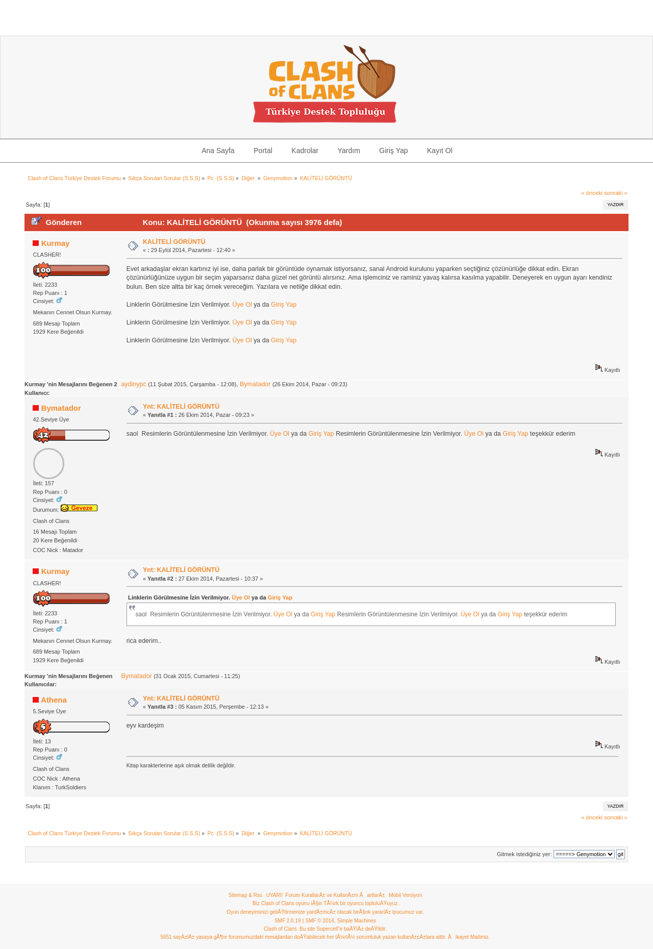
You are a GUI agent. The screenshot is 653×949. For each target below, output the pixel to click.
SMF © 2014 (320, 920)
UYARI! (274, 895)
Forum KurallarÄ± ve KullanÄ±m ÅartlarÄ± (335, 895)
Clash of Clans (280, 929)
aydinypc (133, 384)
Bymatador (255, 384)
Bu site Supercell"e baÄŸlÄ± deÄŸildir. (343, 929)
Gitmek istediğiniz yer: (524, 854)
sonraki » (615, 193)
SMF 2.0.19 (287, 920)
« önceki (591, 193)
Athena (54, 699)
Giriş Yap (283, 304)
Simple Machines (356, 920)
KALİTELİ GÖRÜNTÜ (174, 241)
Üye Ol (242, 304)
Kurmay (55, 243)
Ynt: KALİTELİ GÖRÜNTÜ (181, 406)
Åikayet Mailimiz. (469, 937)
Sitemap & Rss (245, 895)
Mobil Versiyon (405, 895)
